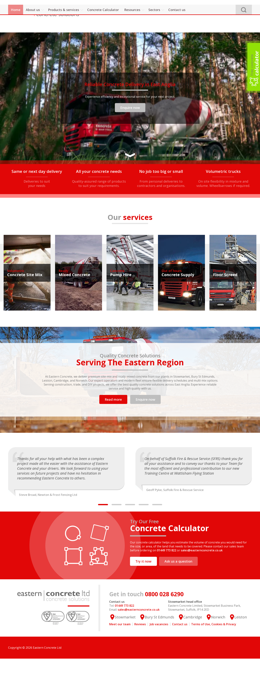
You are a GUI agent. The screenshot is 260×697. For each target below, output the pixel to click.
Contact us (176, 27)
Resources (132, 27)
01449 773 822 (145, 10)
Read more (113, 399)
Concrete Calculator (103, 27)
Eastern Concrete (44, 11)
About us (33, 27)
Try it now (143, 561)
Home (15, 27)
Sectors (154, 27)
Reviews (140, 624)
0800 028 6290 (146, 594)
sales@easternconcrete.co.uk (196, 10)
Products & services (63, 27)
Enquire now (130, 107)
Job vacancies (159, 624)
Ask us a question (178, 561)
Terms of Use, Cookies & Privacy (213, 624)
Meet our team (120, 624)
